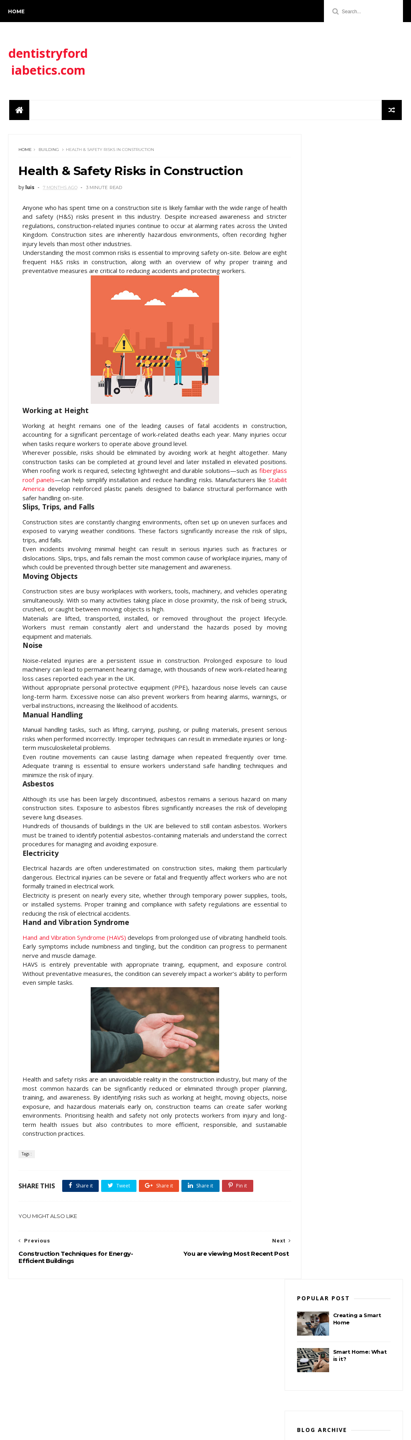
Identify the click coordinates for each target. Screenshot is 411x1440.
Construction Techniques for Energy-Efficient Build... (347, 348)
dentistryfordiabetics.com (48, 64)
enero (321, 317)
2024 (312, 370)
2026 (312, 309)
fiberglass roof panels (108, 507)
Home (16, 11)
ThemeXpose (50, 1430)
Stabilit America (139, 516)
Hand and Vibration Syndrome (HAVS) (77, 974)
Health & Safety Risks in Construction (346, 329)
